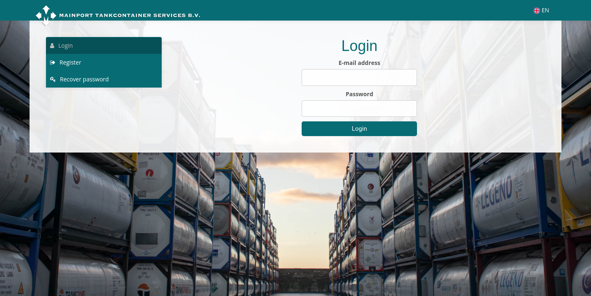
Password (359, 94)
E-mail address (359, 63)
